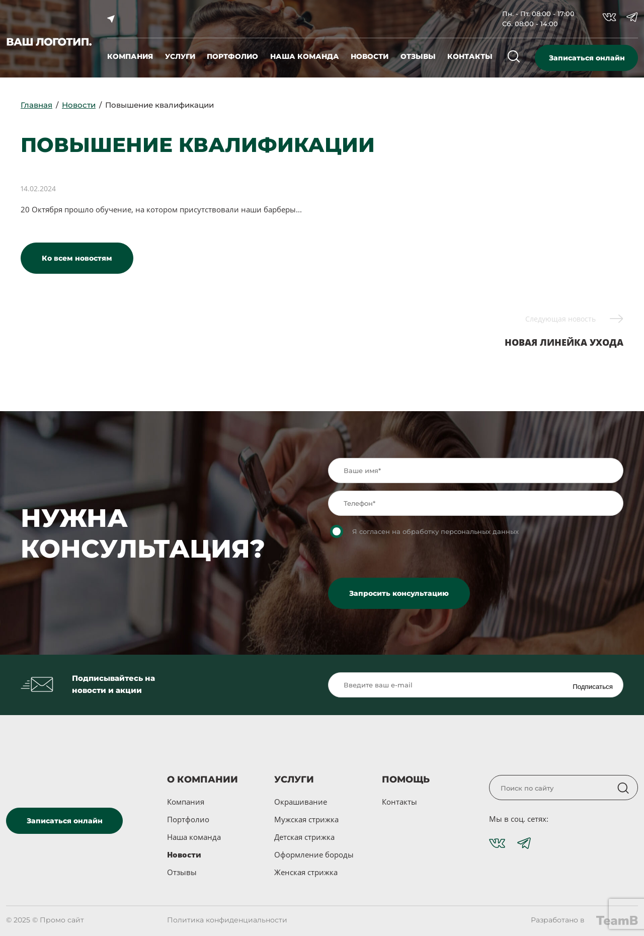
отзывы (418, 56)
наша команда (304, 56)
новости (369, 56)
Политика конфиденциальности (227, 919)
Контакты (399, 802)
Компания (185, 802)
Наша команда (194, 837)
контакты (470, 56)
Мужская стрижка (306, 819)
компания (130, 56)
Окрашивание (300, 802)
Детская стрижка (304, 837)
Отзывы (182, 872)
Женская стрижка (306, 872)
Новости (184, 854)
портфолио (232, 56)
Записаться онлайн (587, 57)
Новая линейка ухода (564, 330)
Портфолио (188, 819)
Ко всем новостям (77, 258)
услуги (180, 56)
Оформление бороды (314, 854)
